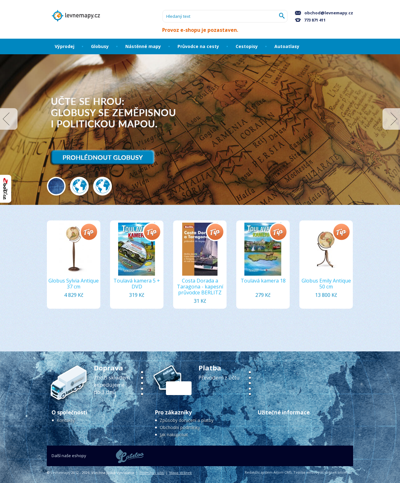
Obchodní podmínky (180, 427)
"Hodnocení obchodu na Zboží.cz (5, 189)
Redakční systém (258, 472)
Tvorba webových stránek (315, 472)
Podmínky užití (151, 472)
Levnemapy (60, 472)
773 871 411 (310, 20)
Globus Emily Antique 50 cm (326, 283)
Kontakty (66, 420)
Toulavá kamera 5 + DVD (136, 283)
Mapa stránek (180, 472)
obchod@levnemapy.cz (324, 13)
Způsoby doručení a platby (186, 420)
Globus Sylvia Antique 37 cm (73, 283)
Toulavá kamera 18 (263, 280)
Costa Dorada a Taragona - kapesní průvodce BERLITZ (200, 286)
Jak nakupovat (174, 434)
